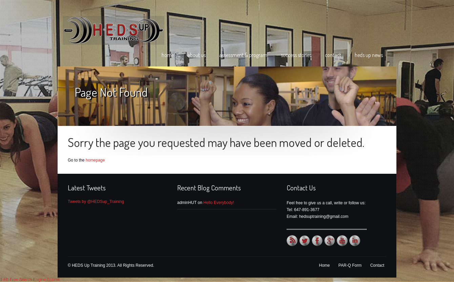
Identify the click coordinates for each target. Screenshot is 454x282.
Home (168, 55)
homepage (95, 160)
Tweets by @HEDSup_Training (96, 201)
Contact (333, 55)
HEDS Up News (369, 55)
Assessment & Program (243, 55)
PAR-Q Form (350, 265)
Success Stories (296, 55)
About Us (196, 55)
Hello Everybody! (218, 202)
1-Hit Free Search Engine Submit (30, 279)
